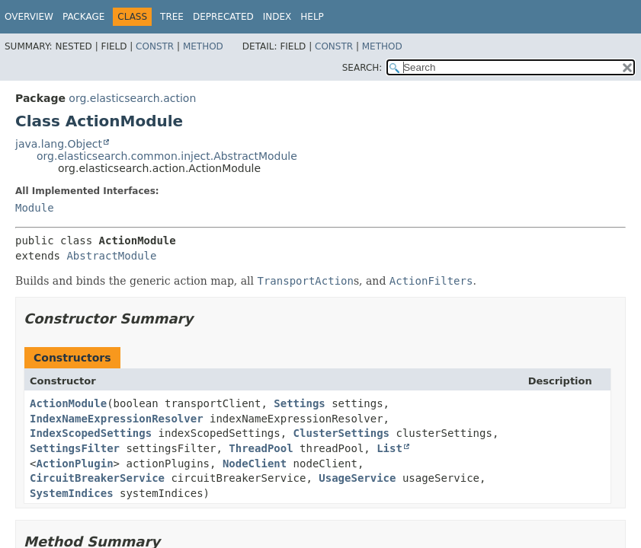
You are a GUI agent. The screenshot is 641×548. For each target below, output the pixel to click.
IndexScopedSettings (91, 433)
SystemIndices (72, 493)
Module (34, 208)
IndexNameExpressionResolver (117, 419)
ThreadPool (261, 448)
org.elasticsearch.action (132, 98)
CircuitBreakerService (97, 478)
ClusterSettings (341, 433)
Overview (29, 16)
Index (277, 16)
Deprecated (223, 16)
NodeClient (255, 463)
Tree (172, 16)
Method (203, 46)
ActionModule (68, 403)
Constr (155, 46)
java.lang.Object (58, 144)
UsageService (357, 478)
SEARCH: (362, 67)
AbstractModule (111, 256)
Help (312, 16)
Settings (299, 403)
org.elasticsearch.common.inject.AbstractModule (167, 156)
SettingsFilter (75, 448)
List (389, 448)
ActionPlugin (74, 463)
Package (83, 16)
